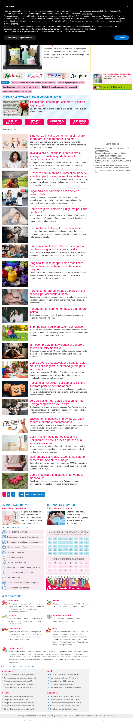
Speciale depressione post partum (17, 91)
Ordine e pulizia (25, 634)
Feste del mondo (58, 632)
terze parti (44, 16)
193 (21, 494)
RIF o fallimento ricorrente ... (60, 508)
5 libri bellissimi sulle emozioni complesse (56, 326)
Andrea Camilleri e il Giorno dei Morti (62, 681)
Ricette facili (13, 634)
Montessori (12, 652)
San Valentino (42, 654)
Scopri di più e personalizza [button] (20, 38)
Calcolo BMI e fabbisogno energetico (20, 582)
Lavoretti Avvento (15, 657)
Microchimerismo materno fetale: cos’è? (18, 681)
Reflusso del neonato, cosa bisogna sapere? (19, 675)
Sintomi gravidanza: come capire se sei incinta (20, 687)
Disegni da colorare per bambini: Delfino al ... (19, 709)
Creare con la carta (42, 652)
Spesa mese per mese (69, 657)
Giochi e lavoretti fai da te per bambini (22, 619)
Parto (42, 606)
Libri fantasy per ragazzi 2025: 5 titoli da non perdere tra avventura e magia (57, 458)
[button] (128, 6)
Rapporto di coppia (30, 609)
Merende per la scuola (52, 659)
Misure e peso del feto (13, 547)
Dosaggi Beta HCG (12, 552)
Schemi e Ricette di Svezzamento (29, 659)
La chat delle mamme (13, 562)
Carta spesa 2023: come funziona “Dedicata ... (66, 696)
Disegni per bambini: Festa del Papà (16, 700)
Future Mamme (10, 577)
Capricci (26, 621)
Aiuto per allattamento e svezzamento (20, 567)
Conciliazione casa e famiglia (19, 639)
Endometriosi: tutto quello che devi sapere (56, 228)
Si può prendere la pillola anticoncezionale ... (19, 684)
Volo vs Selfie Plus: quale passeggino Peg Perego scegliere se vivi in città (56, 402)
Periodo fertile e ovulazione (16, 532)
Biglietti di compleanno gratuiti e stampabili (59, 87)
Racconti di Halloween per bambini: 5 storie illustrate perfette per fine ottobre (57, 384)
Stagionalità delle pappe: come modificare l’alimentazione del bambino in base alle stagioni (56, 266)
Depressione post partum (15, 587)
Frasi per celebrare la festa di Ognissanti (64, 678)
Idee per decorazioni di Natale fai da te (117, 74)
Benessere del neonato (62, 606)
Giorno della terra (78, 634)
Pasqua (75, 632)
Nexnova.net (110, 716)
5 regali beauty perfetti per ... (15, 508)
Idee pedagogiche (37, 621)
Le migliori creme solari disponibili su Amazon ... (66, 703)
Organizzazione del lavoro (31, 637)
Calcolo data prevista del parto (17, 572)
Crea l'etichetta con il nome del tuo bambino (21, 87)
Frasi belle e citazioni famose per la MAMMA (65, 687)
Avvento (73, 639)
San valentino (63, 639)
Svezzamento (69, 604)
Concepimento (13, 604)
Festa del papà (65, 634)
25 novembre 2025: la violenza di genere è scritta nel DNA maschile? (56, 346)
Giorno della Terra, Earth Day (60, 654)
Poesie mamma (15, 609)
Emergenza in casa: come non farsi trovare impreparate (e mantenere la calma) (57, 137)
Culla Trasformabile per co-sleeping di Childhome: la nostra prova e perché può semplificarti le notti (55, 440)
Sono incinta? (26, 604)
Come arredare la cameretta (63, 619)
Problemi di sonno (82, 604)
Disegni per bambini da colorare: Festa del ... (19, 703)
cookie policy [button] (87, 14)
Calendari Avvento (30, 657)
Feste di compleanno (67, 642)
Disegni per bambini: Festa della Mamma (18, 696)
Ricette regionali (68, 659)
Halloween (56, 637)
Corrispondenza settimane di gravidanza (21, 542)
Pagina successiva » (35, 494)
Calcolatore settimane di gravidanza (19, 537)
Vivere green (35, 632)
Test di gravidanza (12, 557)
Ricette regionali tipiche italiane (71, 83)
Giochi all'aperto (16, 624)
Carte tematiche (71, 621)
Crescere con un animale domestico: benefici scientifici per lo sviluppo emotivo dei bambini (58, 174)
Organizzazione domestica (18, 632)
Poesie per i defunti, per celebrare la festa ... (65, 675)
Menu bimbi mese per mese (48, 657)
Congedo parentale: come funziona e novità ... (66, 700)
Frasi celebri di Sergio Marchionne (61, 684)
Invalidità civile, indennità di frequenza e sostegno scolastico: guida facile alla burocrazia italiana (55, 156)
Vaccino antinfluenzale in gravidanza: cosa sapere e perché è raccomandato (56, 420)
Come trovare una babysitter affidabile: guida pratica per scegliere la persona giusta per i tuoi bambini (58, 366)
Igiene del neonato (80, 606)
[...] (115, 79)
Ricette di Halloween (69, 637)
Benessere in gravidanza (29, 606)
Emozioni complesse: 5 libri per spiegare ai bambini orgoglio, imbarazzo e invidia (57, 248)
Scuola (18, 621)
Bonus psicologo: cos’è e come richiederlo (64, 706)
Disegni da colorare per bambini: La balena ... (20, 706)
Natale (68, 632)
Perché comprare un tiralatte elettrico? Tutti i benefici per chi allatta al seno (57, 292)
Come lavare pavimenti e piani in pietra (63, 709)
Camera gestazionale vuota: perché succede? (20, 678)
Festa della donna (29, 654)
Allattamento (57, 604)
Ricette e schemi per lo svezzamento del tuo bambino (33, 83)
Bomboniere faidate (25, 652)
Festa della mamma (81, 652)
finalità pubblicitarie (19, 21)
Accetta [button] (121, 38)
